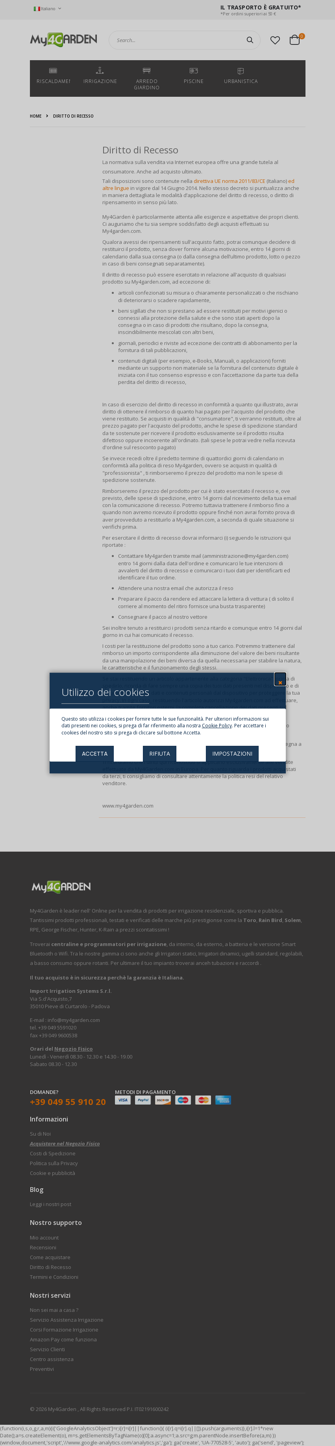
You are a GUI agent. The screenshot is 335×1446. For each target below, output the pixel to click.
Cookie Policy (217, 726)
